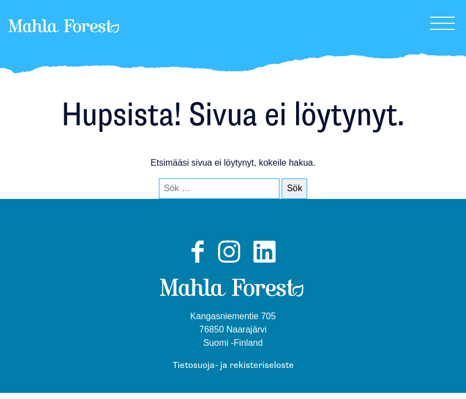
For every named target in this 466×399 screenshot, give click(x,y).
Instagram (229, 262)
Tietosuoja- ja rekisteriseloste (233, 365)
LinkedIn (264, 262)
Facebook (197, 262)
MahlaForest (64, 41)
